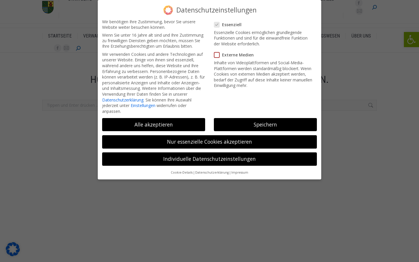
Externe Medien (236, 55)
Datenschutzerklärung (122, 100)
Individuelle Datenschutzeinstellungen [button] (209, 158)
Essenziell (229, 24)
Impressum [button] (239, 172)
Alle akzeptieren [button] (153, 124)
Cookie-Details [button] (182, 172)
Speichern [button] (265, 124)
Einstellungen (143, 105)
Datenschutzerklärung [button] (212, 172)
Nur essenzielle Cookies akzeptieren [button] (209, 141)
